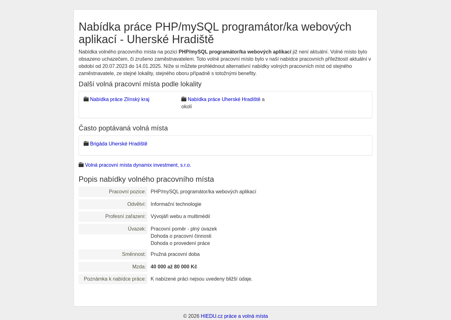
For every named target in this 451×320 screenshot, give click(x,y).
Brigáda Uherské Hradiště (118, 143)
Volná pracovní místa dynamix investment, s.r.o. (138, 165)
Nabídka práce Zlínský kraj (119, 99)
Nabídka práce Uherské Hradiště (224, 99)
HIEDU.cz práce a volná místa (234, 316)
